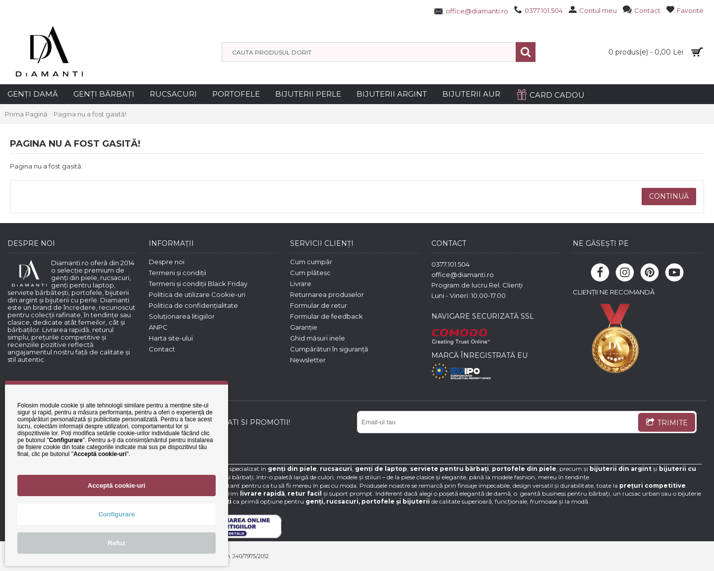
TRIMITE (667, 423)
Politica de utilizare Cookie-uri (197, 294)
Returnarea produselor (327, 294)
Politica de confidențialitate (193, 305)
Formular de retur (318, 305)
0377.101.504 (450, 264)
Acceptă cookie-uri (116, 485)
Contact (162, 349)
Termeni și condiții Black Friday (198, 283)
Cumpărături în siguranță (329, 349)
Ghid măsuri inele (317, 338)
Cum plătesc (310, 273)
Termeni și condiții (177, 273)
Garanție (303, 327)
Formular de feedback (326, 316)
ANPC (158, 327)
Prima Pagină (26, 114)
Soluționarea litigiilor (182, 316)
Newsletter (308, 360)
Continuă (669, 196)
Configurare (116, 514)
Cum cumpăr (311, 262)
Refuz (116, 543)
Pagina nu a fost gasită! (90, 114)
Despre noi (166, 262)
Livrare (300, 283)
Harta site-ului (171, 338)
